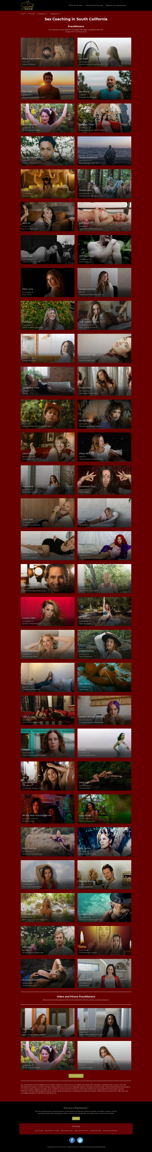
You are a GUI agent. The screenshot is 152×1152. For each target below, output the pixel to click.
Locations (41, 14)
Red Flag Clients (100, 1147)
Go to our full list (76, 1076)
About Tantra (39, 1130)
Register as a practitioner (116, 5)
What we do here (76, 5)
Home (23, 14)
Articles (31, 14)
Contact (82, 1147)
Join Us (76, 1118)
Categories (54, 14)
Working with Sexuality (110, 1130)
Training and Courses (94, 5)
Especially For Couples (52, 1130)
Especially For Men (67, 1130)
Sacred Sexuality (95, 1130)
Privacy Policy (90, 1147)
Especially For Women (82, 1130)
